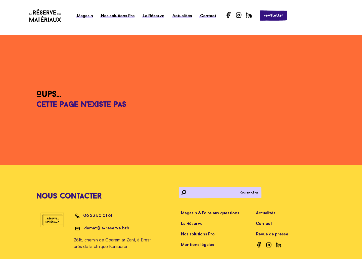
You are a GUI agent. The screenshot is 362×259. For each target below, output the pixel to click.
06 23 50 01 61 (97, 215)
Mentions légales (197, 244)
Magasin (85, 15)
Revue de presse (272, 233)
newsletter (274, 15)
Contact (208, 15)
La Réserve (153, 15)
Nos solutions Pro (118, 15)
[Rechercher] (220, 192)
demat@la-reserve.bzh (106, 227)
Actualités (182, 15)
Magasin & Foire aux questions (210, 212)
